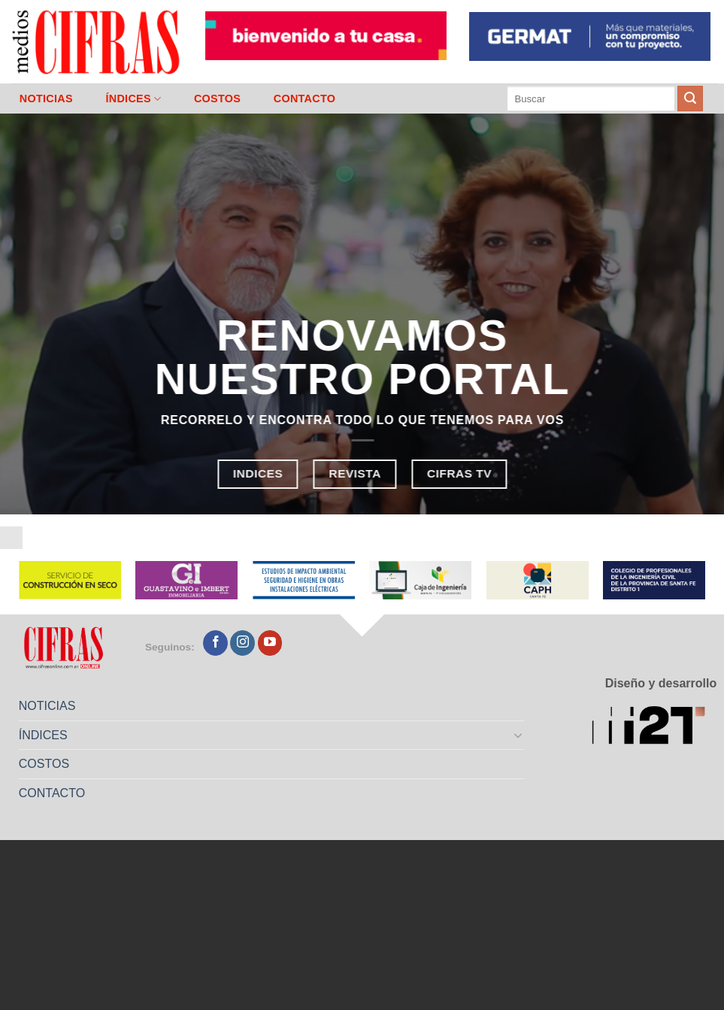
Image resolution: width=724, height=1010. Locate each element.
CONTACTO (305, 99)
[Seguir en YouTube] (270, 643)
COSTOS (217, 99)
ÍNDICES (133, 99)
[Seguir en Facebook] (215, 643)
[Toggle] (519, 735)
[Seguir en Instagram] (242, 643)
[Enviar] (690, 98)
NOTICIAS (46, 99)
